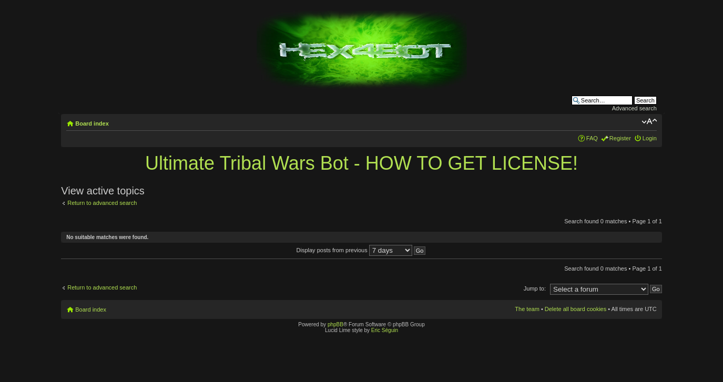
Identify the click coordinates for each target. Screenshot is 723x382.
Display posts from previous (361, 250)
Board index (92, 123)
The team (527, 309)
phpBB (335, 324)
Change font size (649, 121)
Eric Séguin (384, 330)
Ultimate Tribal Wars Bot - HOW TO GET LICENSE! (361, 163)
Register (620, 138)
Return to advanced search (102, 203)
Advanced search (634, 108)
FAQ (592, 138)
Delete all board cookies (575, 309)
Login (650, 138)
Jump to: (535, 288)
